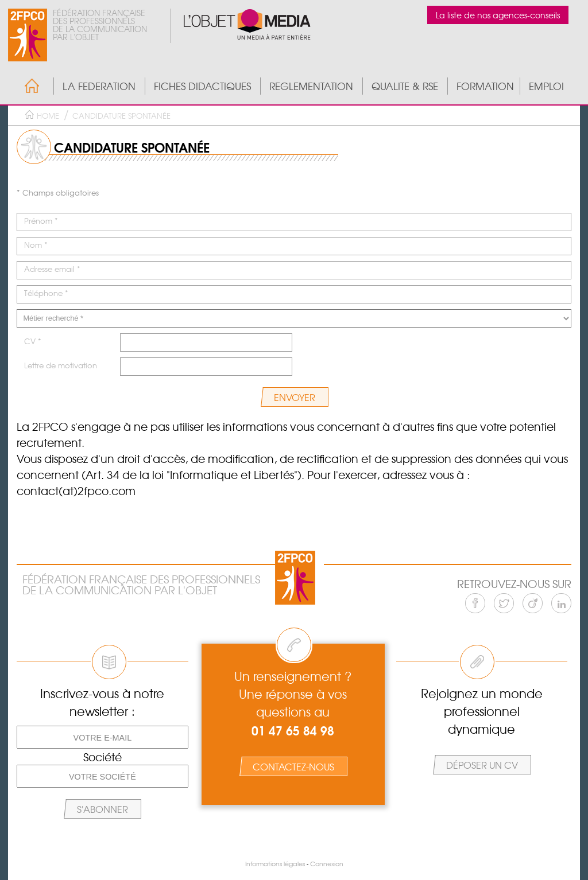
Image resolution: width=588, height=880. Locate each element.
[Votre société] (102, 776)
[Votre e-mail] (102, 737)
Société (102, 757)
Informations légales (275, 864)
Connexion (326, 864)
